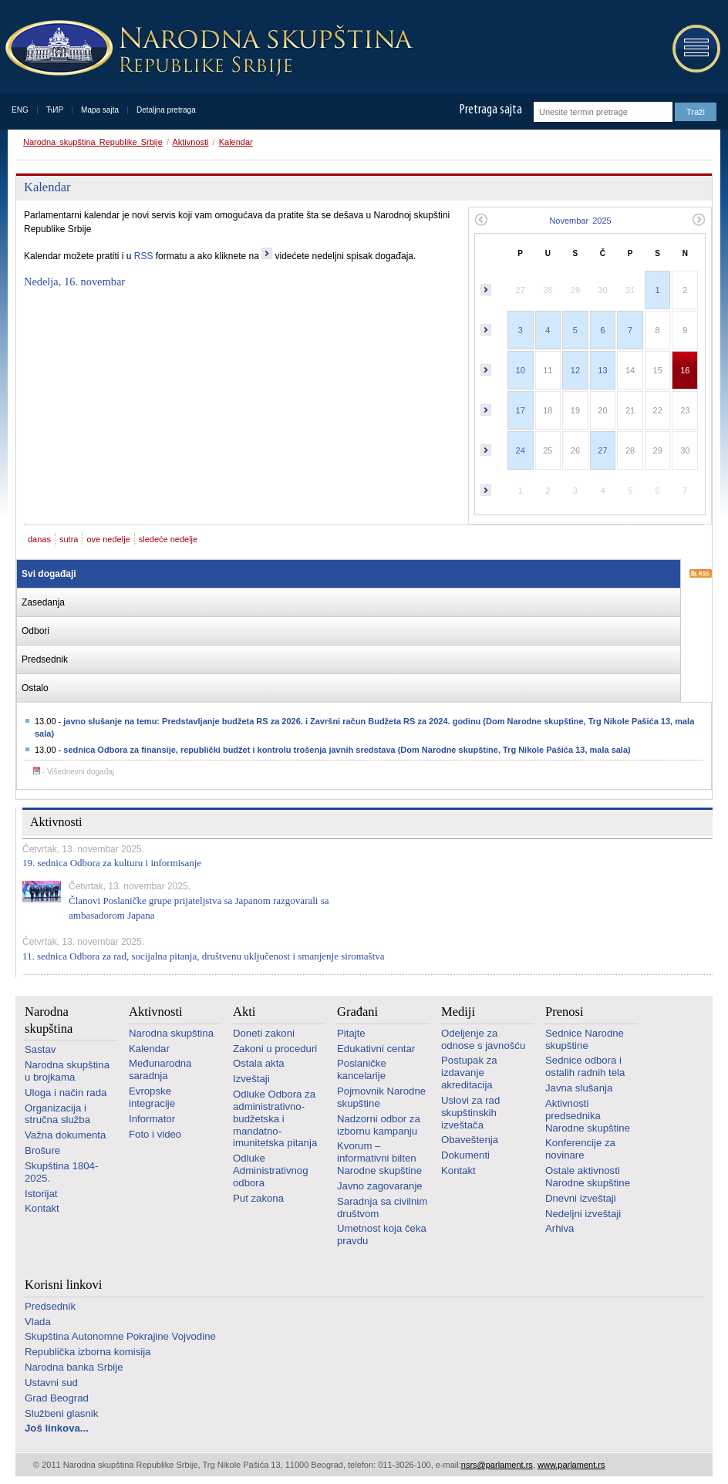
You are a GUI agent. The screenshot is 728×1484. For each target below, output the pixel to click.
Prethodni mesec (480, 219)
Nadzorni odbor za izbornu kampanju (378, 1125)
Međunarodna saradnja (160, 1069)
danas (39, 539)
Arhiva (559, 1228)
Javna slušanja (578, 1088)
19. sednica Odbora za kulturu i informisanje (111, 862)
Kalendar (236, 142)
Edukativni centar (376, 1048)
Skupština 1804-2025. (61, 1172)
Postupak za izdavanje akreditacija (469, 1072)
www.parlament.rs (571, 1464)
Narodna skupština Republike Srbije (93, 142)
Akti (244, 1011)
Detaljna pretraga (166, 110)
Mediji (458, 1011)
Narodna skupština (48, 1019)
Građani (357, 1011)
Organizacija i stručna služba (57, 1114)
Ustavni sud (51, 1382)
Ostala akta (259, 1063)
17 (520, 410)
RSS (143, 256)
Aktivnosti (190, 142)
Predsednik (50, 1306)
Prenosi (564, 1011)
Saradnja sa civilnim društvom (382, 1207)
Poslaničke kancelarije (361, 1069)
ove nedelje (108, 539)
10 (520, 370)
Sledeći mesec (699, 219)
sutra (68, 539)
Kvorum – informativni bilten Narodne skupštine (379, 1158)
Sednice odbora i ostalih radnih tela (585, 1066)
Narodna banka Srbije (74, 1367)
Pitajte (351, 1033)
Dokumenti (465, 1155)
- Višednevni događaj (73, 771)
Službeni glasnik (61, 1413)
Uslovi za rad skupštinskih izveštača (470, 1112)
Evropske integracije (152, 1097)
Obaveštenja (469, 1139)
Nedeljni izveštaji (583, 1213)
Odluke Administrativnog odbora (270, 1170)
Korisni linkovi (63, 1284)
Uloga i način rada (65, 1092)
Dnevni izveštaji (580, 1198)
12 (575, 370)
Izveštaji (251, 1078)
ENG (20, 110)
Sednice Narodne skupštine (584, 1039)
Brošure (42, 1150)
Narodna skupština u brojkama (67, 1071)
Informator (152, 1119)
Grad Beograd (57, 1398)
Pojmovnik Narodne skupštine (381, 1097)
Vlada (38, 1321)
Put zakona (258, 1198)
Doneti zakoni (264, 1033)
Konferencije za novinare (580, 1149)
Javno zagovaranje (380, 1186)
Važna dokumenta (65, 1135)
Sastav (40, 1049)
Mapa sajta (100, 110)
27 (602, 450)
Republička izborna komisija (87, 1352)
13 (602, 370)
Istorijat (41, 1193)
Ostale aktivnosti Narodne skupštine (587, 1177)
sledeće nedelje (168, 539)
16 (684, 370)
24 (520, 450)
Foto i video (155, 1134)
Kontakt (42, 1208)
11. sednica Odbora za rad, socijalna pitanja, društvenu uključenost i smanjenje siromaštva (203, 956)
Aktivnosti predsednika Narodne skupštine (587, 1116)
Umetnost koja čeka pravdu (381, 1234)
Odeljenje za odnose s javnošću (483, 1039)
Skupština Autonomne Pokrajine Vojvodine (120, 1336)
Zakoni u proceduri (275, 1048)
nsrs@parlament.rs (497, 1464)
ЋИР (54, 110)
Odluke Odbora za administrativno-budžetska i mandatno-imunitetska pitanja (275, 1118)
